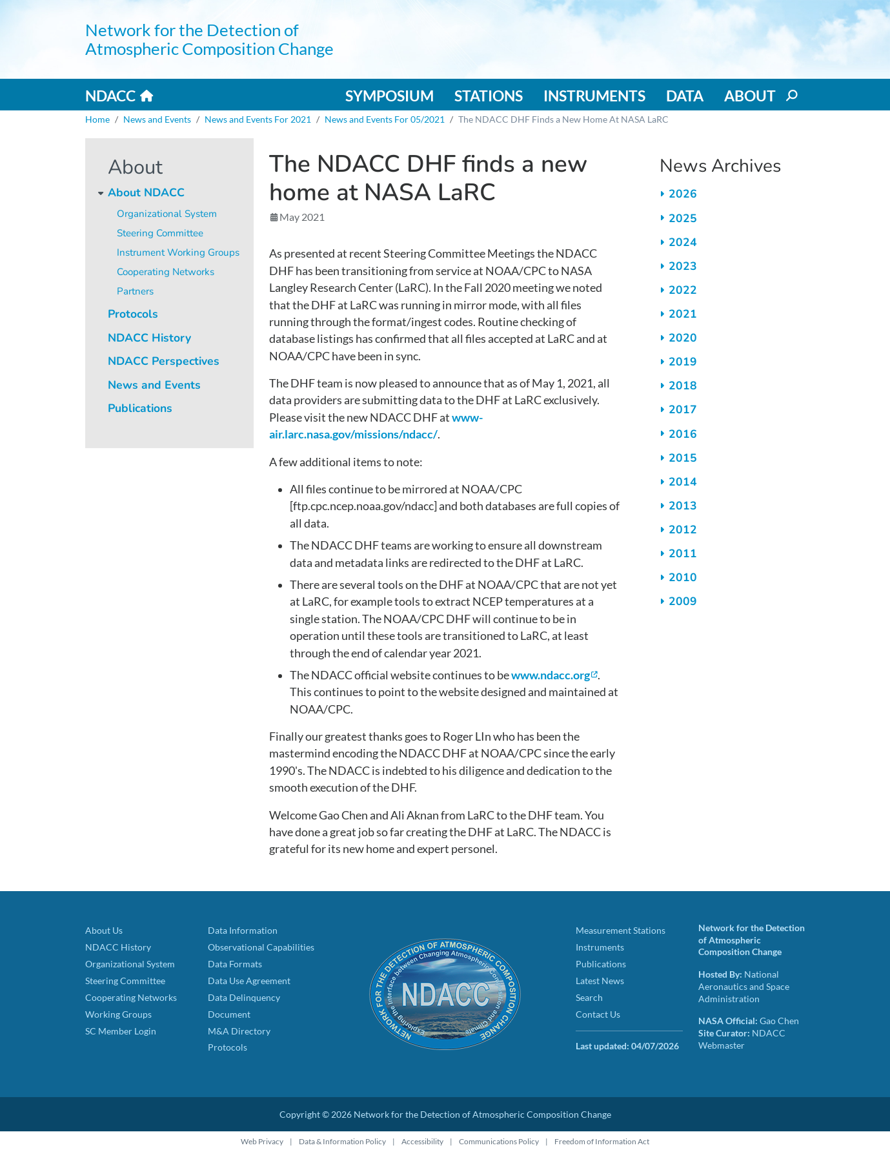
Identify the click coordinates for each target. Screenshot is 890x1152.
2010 (683, 577)
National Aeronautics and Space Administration (743, 986)
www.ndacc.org (550, 675)
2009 (683, 601)
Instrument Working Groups (178, 252)
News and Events (157, 119)
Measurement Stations (620, 930)
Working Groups (118, 1014)
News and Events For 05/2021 (385, 119)
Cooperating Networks (165, 271)
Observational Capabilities (261, 946)
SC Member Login (120, 1030)
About (750, 96)
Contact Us (598, 1014)
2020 (683, 337)
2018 (683, 385)
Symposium (389, 96)
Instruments (594, 96)
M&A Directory (239, 1030)
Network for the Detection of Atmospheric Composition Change (209, 39)
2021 (683, 314)
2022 (683, 290)
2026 (683, 193)
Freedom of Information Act (601, 1141)
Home (97, 119)
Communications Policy (499, 1141)
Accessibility (422, 1141)
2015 (683, 458)
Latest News (600, 980)
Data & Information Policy (342, 1141)
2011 (683, 553)
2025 (683, 218)
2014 (683, 481)
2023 (683, 266)
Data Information (243, 930)
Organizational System (167, 213)
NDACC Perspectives (163, 361)
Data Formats (235, 963)
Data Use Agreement (249, 980)
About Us (104, 930)
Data (684, 96)
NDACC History (149, 337)
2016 (683, 434)
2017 (683, 409)
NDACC (110, 96)
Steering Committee (160, 233)
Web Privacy (262, 1141)
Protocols (133, 314)
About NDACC (146, 192)
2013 (683, 505)
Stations (488, 96)
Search (589, 997)
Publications (140, 408)
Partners (135, 291)
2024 (683, 242)
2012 (683, 529)
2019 (683, 361)
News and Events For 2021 (258, 119)
